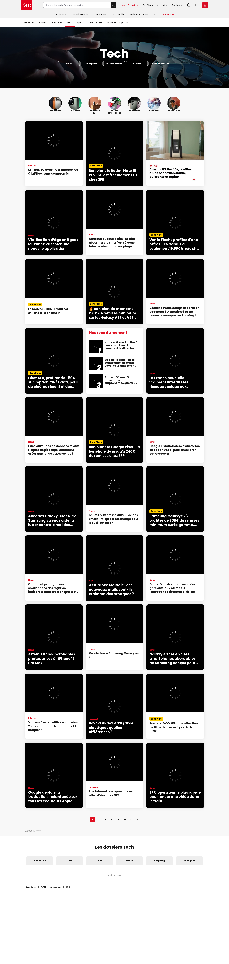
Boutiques (177, 5)
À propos (55, 887)
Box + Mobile (118, 14)
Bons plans (91, 63)
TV (155, 14)
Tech (69, 22)
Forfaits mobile (80, 14)
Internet (136, 63)
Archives (30, 887)
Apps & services (130, 5)
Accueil (42, 22)
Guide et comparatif (117, 22)
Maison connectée (159, 63)
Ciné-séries (56, 22)
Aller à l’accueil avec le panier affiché (189, 5)
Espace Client (205, 5)
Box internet (61, 14)
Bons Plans (168, 14)
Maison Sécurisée (139, 14)
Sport (79, 22)
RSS (67, 887)
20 (131, 819)
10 (125, 819)
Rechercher (113, 5)
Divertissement (95, 22)
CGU (43, 887)
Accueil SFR (26, 5)
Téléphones (100, 14)
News (69, 63)
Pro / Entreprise (150, 5)
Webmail (197, 5)
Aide (165, 5)
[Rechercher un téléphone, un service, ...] (77, 5)
